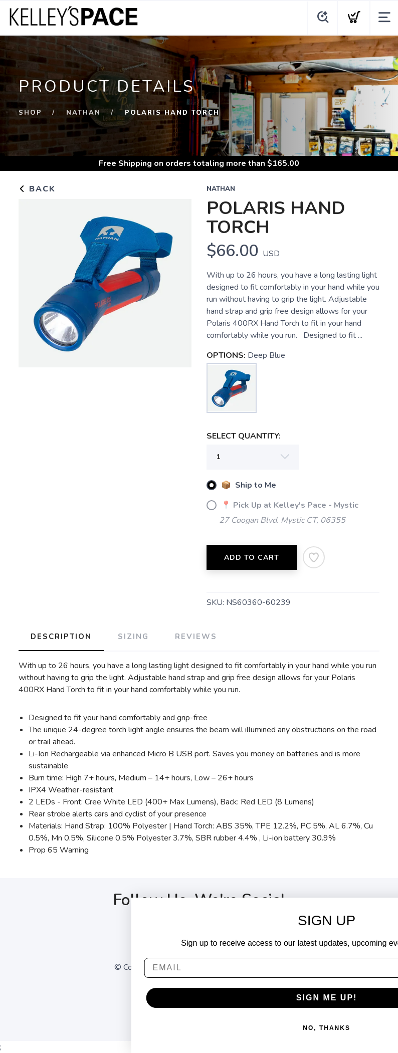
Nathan (83, 112)
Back (37, 188)
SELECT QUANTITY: (244, 436)
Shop (30, 112)
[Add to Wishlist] (314, 557)
